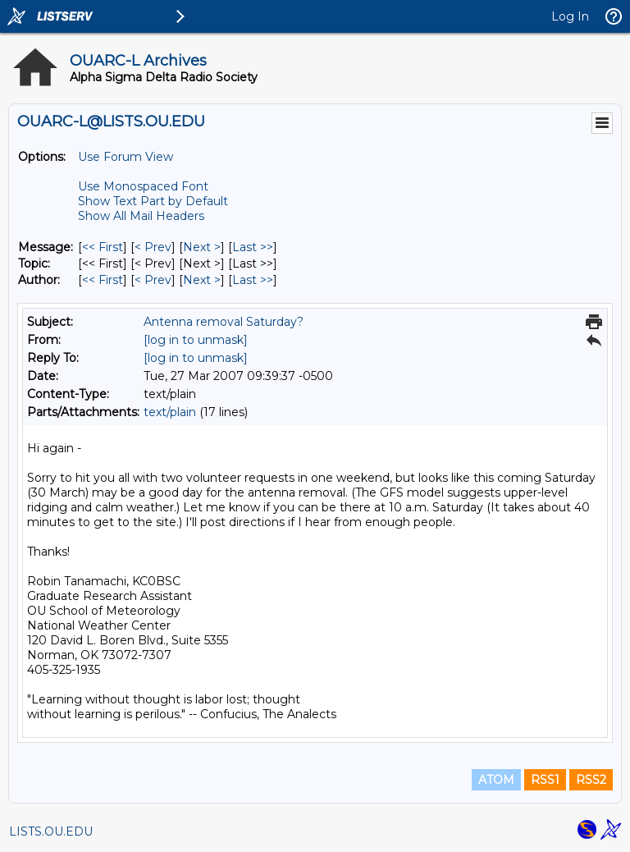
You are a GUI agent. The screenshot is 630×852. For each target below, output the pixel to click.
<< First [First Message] (102, 247)
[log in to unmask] (196, 339)
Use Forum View (125, 156)
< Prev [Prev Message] (153, 247)
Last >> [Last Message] (252, 247)
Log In (570, 16)
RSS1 (545, 779)
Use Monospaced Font (143, 186)
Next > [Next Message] (202, 247)
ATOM (496, 779)
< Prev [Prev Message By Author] (153, 280)
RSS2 (591, 779)
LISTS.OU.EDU (51, 831)
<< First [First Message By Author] (102, 280)
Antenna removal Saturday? (224, 321)
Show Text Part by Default (153, 201)
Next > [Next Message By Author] (202, 280)
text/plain (170, 412)
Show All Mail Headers (141, 215)
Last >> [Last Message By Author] (252, 280)
